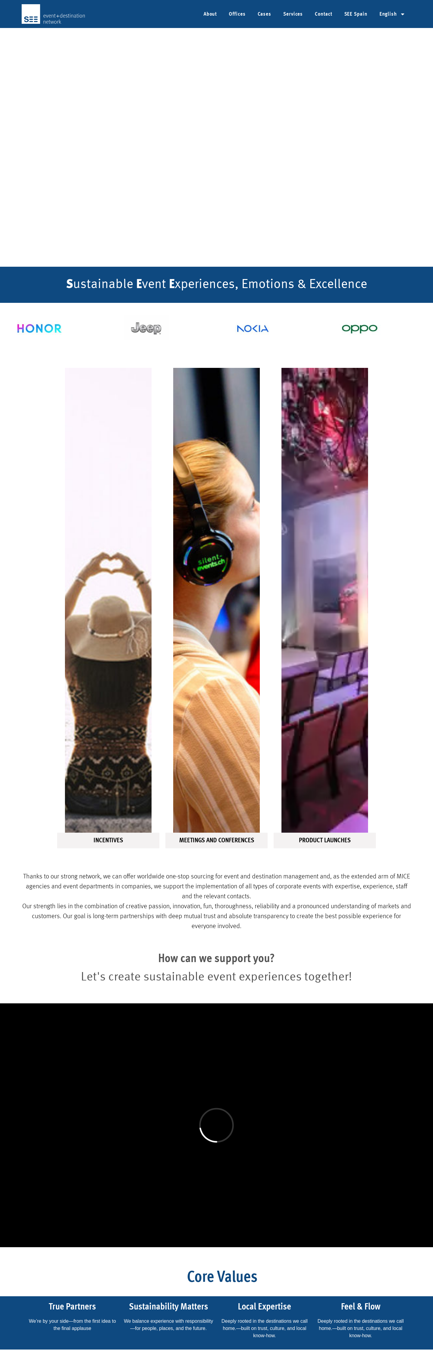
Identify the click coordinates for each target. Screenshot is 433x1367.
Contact (323, 14)
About (210, 14)
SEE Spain (355, 14)
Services (293, 14)
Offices (237, 14)
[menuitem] (392, 14)
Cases (265, 14)
